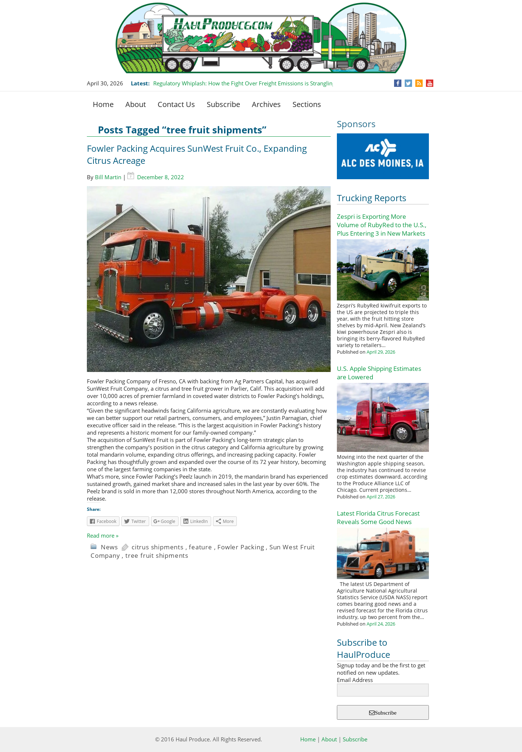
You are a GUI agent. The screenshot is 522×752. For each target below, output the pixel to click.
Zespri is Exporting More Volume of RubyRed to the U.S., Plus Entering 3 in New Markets (381, 224)
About (135, 104)
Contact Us (176, 104)
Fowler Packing (240, 547)
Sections (307, 104)
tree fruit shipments (156, 555)
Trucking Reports (371, 198)
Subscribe (223, 104)
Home (103, 104)
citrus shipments (158, 547)
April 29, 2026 (381, 352)
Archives (266, 104)
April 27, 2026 (381, 496)
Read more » (102, 535)
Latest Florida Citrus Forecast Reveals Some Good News (378, 517)
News (109, 547)
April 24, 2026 (381, 623)
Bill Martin (108, 177)
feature (200, 547)
